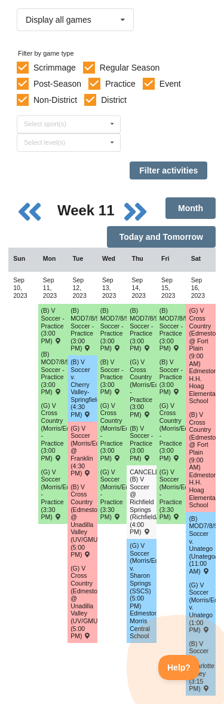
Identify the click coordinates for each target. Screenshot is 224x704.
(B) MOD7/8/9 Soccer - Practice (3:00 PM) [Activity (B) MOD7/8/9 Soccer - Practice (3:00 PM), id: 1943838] (172, 329)
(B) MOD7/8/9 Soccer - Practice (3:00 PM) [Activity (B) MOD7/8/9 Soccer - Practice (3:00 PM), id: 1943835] (83, 329)
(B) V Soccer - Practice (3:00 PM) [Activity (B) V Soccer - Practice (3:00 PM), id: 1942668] (141, 443)
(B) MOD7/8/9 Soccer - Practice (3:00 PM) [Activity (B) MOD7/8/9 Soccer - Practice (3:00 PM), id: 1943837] (143, 329)
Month (190, 208)
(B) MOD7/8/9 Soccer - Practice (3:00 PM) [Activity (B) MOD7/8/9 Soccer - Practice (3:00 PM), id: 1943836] (113, 329)
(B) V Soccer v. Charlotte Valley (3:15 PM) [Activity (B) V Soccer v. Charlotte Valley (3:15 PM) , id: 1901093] (201, 666)
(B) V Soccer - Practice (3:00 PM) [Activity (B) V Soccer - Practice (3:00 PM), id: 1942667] (53, 325)
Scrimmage (54, 67)
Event (170, 84)
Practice (120, 84)
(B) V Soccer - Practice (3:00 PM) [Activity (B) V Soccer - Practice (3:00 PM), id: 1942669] (171, 376)
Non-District (55, 100)
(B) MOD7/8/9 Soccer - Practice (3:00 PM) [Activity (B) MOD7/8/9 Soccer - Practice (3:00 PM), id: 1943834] (54, 373)
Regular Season (129, 67)
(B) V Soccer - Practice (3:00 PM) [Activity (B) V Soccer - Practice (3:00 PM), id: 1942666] (112, 376)
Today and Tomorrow (161, 237)
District (114, 100)
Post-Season (57, 84)
